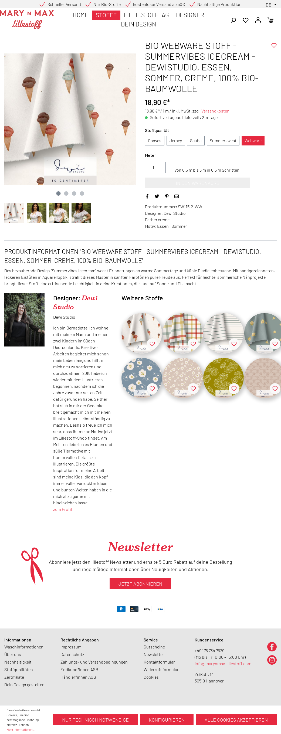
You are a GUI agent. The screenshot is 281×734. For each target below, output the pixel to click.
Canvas (154, 140)
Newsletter (154, 654)
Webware (253, 140)
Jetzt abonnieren (140, 584)
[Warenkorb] (270, 20)
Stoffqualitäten (18, 669)
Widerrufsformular (161, 669)
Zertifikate (14, 676)
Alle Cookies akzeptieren (236, 720)
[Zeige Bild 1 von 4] (58, 193)
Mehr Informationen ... (20, 729)
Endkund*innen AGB (79, 669)
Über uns (12, 654)
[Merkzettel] (245, 20)
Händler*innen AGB (78, 676)
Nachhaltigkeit (18, 661)
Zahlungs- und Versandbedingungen (94, 661)
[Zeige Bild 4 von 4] (82, 193)
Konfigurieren (167, 720)
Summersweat (223, 140)
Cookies (151, 676)
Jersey (176, 140)
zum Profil (62, 509)
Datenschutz (72, 654)
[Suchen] (233, 20)
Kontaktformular (159, 661)
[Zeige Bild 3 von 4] (74, 193)
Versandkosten (215, 110)
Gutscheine (154, 646)
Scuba (196, 140)
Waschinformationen (23, 646)
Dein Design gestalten (24, 684)
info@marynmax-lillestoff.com (223, 663)
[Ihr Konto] (258, 20)
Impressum (71, 646)
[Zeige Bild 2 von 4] (66, 193)
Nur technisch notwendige (95, 720)
